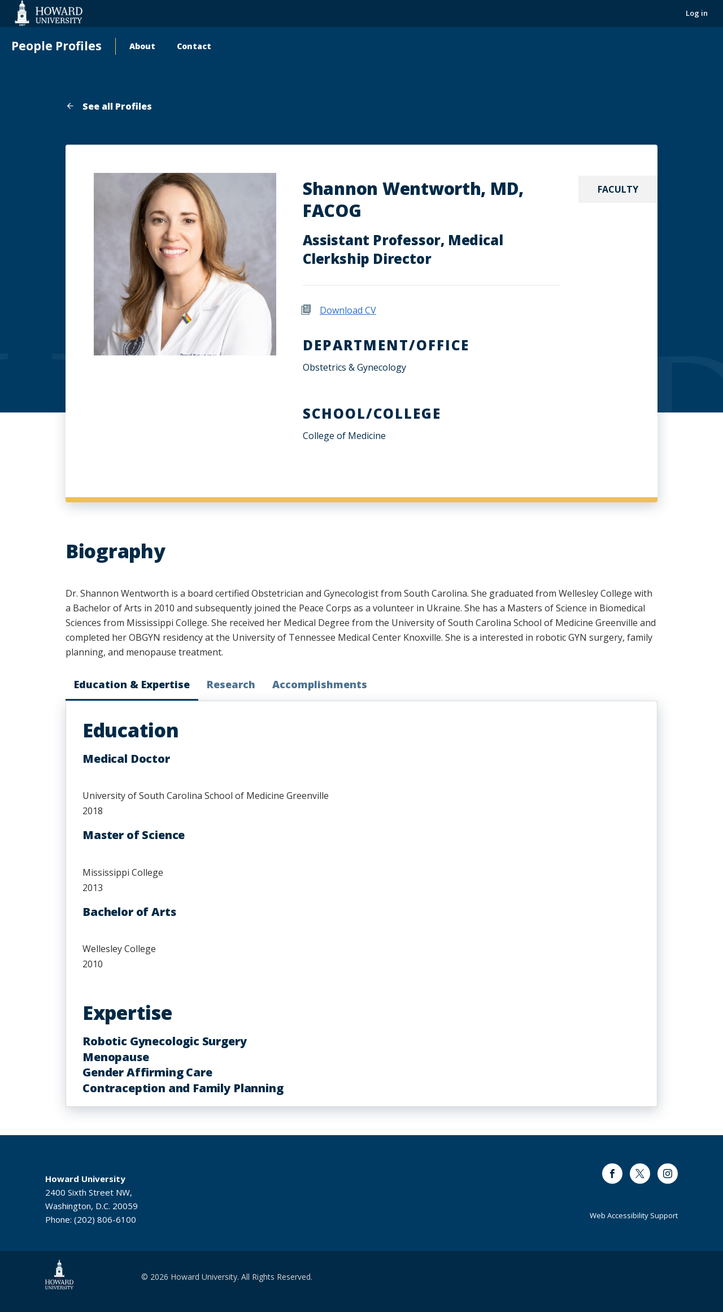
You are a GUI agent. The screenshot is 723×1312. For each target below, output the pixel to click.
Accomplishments (319, 684)
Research (231, 684)
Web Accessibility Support (634, 1215)
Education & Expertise (132, 684)
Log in (697, 13)
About (142, 46)
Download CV (348, 310)
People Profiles (56, 46)
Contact (194, 46)
